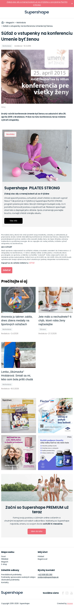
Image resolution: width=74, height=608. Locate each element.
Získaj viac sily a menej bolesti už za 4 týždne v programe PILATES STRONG (37, 3)
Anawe (70, 603)
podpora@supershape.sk (48, 577)
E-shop (4, 564)
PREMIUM (4, 559)
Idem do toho (36, 531)
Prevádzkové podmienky (11, 574)
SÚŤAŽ (32, 263)
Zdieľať (7, 270)
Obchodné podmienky (10, 580)
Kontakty (5, 582)
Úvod (3, 556)
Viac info (13, 221)
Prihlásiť (68, 13)
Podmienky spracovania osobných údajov (18, 577)
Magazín (4, 562)
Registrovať (42, 559)
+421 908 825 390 (45, 574)
